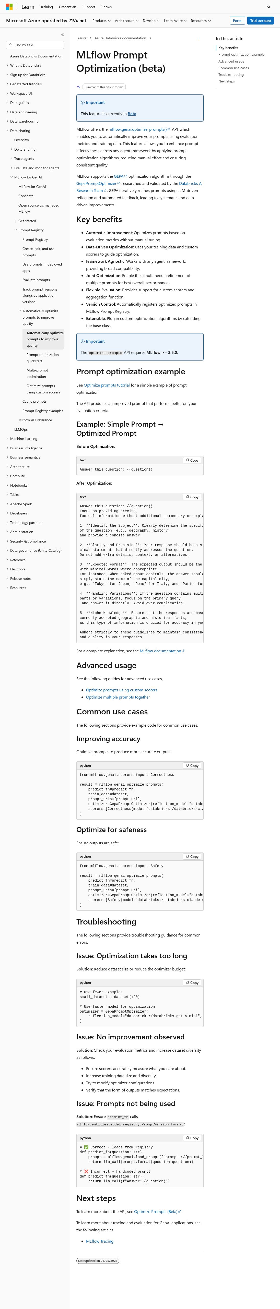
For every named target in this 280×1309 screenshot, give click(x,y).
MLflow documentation (160, 650)
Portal (237, 20)
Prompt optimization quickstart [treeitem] (43, 357)
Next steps (226, 81)
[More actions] (199, 38)
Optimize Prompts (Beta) (156, 1211)
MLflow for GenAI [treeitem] (32, 186)
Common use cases (233, 67)
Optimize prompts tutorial (107, 385)
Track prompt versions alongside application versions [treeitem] (39, 295)
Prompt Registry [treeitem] (35, 239)
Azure (81, 37)
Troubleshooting (231, 74)
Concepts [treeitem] (25, 195)
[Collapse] (62, 34)
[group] (140, 572)
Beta (132, 113)
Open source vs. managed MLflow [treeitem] (38, 208)
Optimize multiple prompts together (118, 697)
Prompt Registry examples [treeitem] (42, 410)
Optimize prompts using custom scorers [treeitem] (43, 388)
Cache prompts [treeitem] (34, 401)
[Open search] (269, 6)
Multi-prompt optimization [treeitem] (37, 373)
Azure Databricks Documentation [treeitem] (36, 56)
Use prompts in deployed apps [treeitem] (42, 267)
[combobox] (35, 45)
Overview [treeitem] (21, 139)
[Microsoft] (9, 7)
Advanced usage (231, 61)
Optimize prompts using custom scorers (121, 689)
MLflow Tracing (99, 1241)
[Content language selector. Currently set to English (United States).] (29, 1300)
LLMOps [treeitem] (21, 429)
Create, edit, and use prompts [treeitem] (38, 251)
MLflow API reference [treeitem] (35, 419)
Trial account (260, 20)
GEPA (118, 176)
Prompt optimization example (241, 54)
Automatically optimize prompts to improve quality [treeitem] (45, 339)
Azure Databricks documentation (120, 37)
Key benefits (228, 47)
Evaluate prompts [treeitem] (36, 279)
